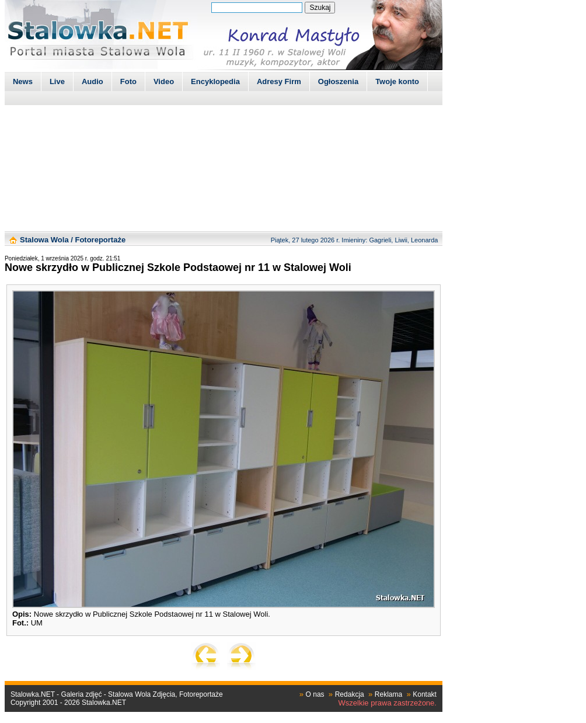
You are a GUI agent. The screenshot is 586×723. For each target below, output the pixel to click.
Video (164, 81)
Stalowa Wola (44, 239)
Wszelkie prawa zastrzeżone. (388, 702)
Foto (128, 81)
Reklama (388, 694)
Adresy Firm (279, 81)
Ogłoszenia (338, 81)
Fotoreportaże (100, 239)
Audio (92, 81)
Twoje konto (397, 81)
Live (57, 81)
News (23, 81)
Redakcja (349, 694)
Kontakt (425, 694)
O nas (315, 694)
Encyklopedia (215, 81)
